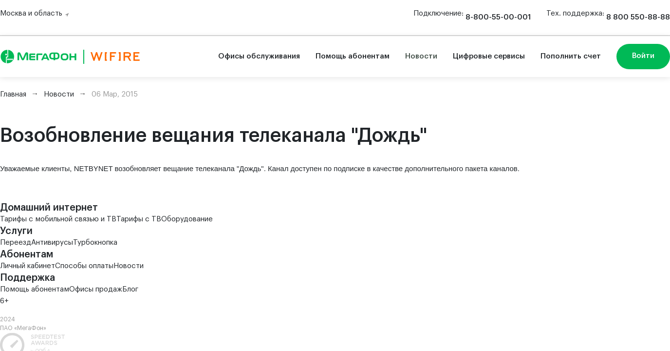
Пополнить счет (570, 56)
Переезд (15, 242)
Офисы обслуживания (259, 56)
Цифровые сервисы (489, 56)
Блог (130, 289)
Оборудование (187, 219)
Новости (421, 56)
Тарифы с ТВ (138, 219)
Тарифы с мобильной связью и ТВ (58, 219)
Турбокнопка (95, 242)
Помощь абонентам (353, 56)
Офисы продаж (95, 289)
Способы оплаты (84, 266)
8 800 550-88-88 (638, 17)
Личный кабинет (27, 266)
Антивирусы (52, 242)
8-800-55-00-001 (498, 17)
